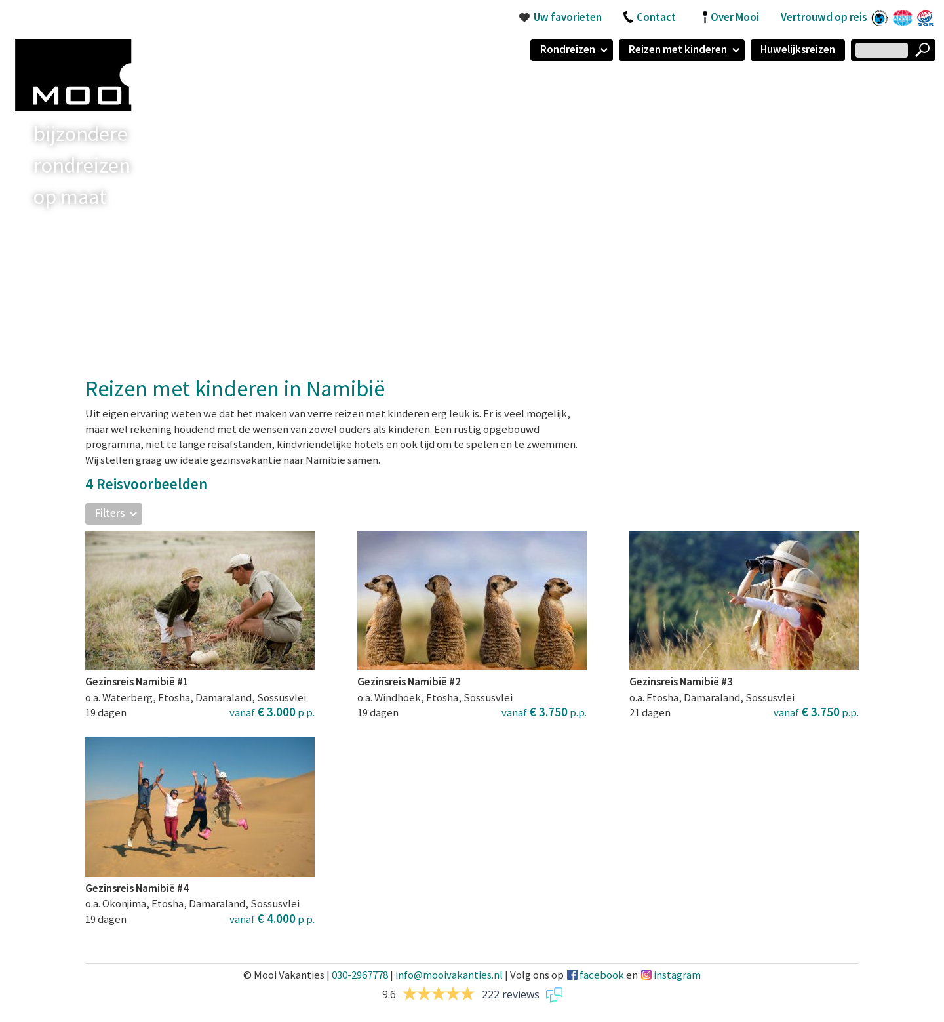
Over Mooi (735, 17)
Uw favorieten (568, 17)
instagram (677, 975)
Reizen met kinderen (678, 49)
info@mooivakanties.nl (449, 975)
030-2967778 (360, 975)
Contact (656, 17)
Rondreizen (567, 49)
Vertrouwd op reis (824, 17)
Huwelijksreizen (797, 49)
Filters (110, 513)
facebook (602, 975)
